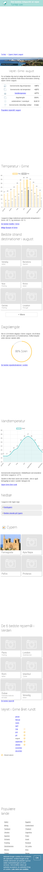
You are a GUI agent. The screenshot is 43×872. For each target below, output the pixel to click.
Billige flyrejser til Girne (9, 228)
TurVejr (3, 54)
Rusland (28, 843)
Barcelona (27, 262)
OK (37, 858)
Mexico (6, 850)
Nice (3, 284)
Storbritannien (27, 655)
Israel (27, 839)
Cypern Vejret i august (15, 54)
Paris (4, 652)
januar (17, 716)
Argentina (28, 832)
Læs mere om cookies (20, 869)
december (18, 751)
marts (17, 723)
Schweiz (7, 839)
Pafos (4, 573)
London (26, 652)
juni (16, 732)
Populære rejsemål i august (11, 110)
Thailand (28, 829)
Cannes (5, 305)
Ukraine (6, 832)
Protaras (27, 573)
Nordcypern (8, 507)
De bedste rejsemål (7, 701)
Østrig (6, 825)
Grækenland (29, 825)
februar (17, 720)
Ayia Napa (28, 552)
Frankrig (4, 655)
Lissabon (26, 305)
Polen (27, 836)
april (16, 726)
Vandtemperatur (20, 93)
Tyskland (7, 829)
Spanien (7, 836)
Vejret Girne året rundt (9, 485)
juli (16, 735)
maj (16, 729)
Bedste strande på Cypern (13, 513)
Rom (4, 674)
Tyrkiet (25, 676)
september (18, 741)
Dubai (4, 693)
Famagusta (7, 552)
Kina (26, 850)
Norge (27, 853)
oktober (17, 745)
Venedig (5, 262)
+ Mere (21, 314)
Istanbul (27, 674)
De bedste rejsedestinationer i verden (14, 365)
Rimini (25, 284)
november (18, 748)
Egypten (28, 822)
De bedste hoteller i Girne (10, 224)
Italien (4, 676)
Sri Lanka (28, 846)
